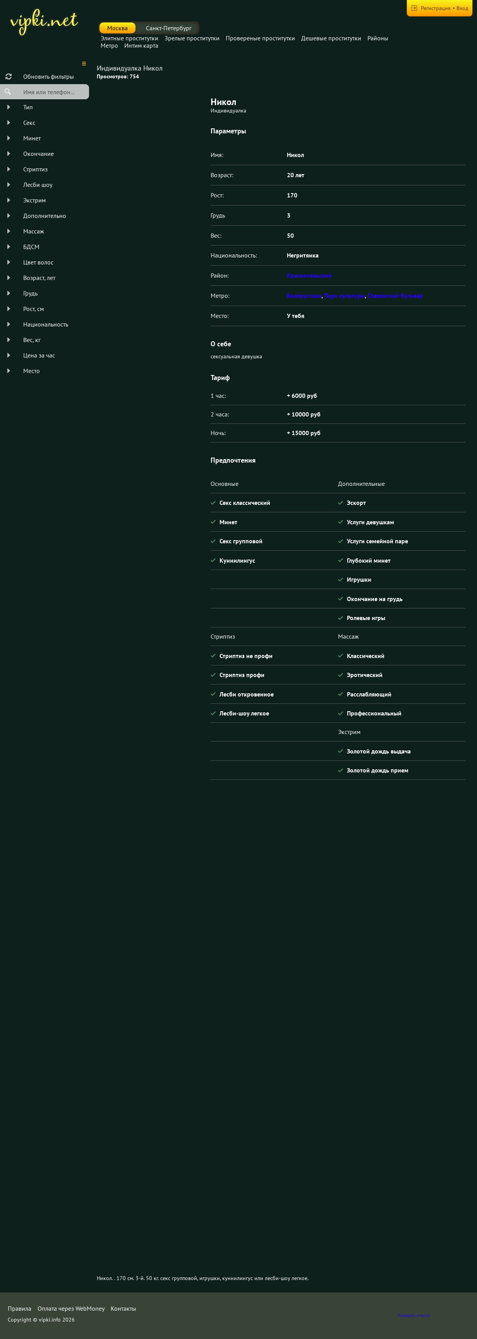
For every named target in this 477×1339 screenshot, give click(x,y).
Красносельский (309, 275)
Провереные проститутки (260, 38)
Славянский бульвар (395, 295)
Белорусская (304, 295)
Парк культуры (344, 295)
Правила (19, 1308)
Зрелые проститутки (192, 38)
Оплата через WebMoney (71, 1308)
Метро (109, 45)
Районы (377, 38)
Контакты (123, 1308)
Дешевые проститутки (331, 38)
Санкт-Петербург (169, 28)
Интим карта (141, 45)
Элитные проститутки (129, 38)
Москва (117, 28)
